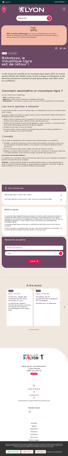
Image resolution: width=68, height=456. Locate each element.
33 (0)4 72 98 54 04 (34, 389)
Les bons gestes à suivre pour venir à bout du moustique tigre (28, 205)
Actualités (34, 423)
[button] (56, 48)
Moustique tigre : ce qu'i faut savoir (18, 201)
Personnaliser (49, 449)
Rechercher (22, 18)
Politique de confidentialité (34, 453)
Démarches (34, 431)
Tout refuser (35, 449)
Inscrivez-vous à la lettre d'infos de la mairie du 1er (34, 400)
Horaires (34, 373)
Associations (34, 434)
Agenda (34, 426)
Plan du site (34, 437)
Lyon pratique (60, 2)
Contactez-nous (34, 395)
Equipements (34, 429)
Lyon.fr (7, 2)
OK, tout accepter (21, 449)
